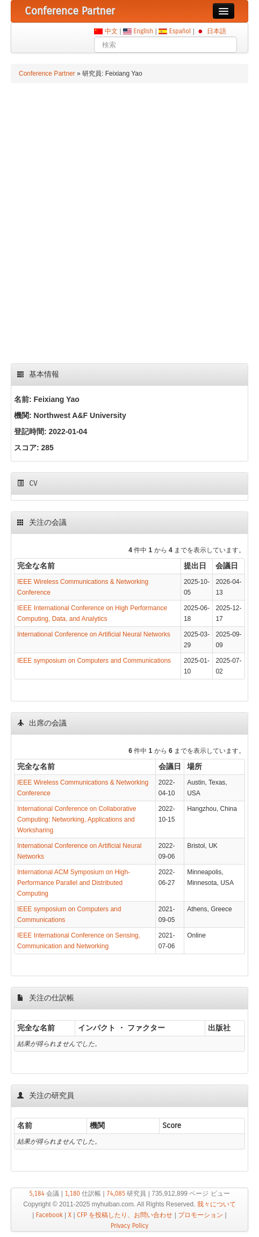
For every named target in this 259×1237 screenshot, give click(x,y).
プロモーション (200, 1215)
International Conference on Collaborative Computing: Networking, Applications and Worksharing (76, 819)
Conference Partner (47, 73)
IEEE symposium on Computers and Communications (94, 660)
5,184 (37, 1193)
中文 (111, 31)
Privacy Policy (129, 1225)
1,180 (72, 1193)
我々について (216, 1204)
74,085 (115, 1193)
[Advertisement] (129, 223)
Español (179, 31)
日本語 (216, 31)
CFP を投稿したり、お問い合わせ (124, 1215)
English (143, 31)
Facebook (49, 1215)
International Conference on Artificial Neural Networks (93, 634)
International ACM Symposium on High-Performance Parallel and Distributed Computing (73, 882)
